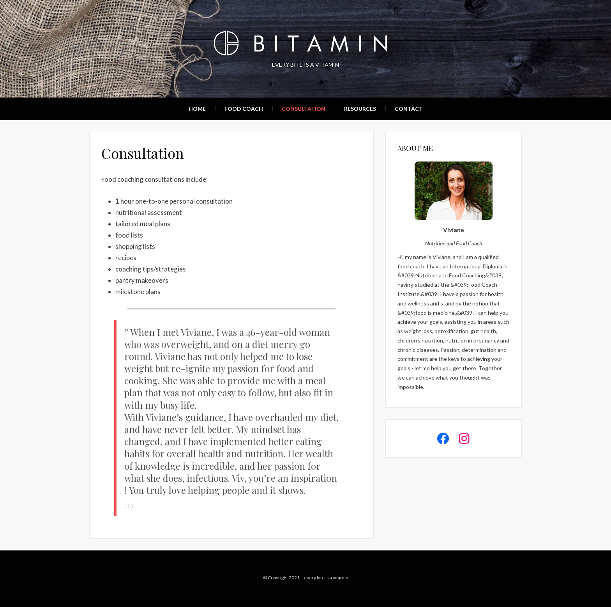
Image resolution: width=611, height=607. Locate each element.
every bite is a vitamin (326, 577)
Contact (409, 108)
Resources (360, 108)
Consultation (303, 108)
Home (197, 108)
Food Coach (243, 108)
